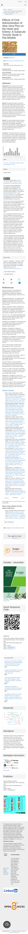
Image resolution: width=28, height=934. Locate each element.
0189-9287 (21, 528)
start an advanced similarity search (17, 501)
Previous (6, 498)
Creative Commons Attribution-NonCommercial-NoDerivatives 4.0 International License (12, 182)
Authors (5, 869)
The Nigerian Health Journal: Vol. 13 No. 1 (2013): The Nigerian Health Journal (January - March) (15, 400)
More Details (6, 770)
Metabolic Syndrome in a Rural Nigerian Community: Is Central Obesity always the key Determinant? (14, 514)
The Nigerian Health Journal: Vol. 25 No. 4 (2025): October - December (14, 436)
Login (25, 1)
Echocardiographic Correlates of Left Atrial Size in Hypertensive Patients (15, 491)
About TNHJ (6, 868)
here (15, 839)
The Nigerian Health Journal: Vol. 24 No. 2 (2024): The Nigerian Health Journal (15, 475)
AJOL (20, 839)
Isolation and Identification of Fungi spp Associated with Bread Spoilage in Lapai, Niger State (14, 671)
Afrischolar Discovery (14, 932)
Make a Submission (9, 522)
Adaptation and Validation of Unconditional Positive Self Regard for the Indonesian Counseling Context (13, 688)
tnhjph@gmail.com (11, 648)
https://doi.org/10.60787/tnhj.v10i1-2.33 (15, 60)
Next (23, 498)
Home (4, 9)
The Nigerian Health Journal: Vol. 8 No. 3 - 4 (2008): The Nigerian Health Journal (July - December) (15, 516)
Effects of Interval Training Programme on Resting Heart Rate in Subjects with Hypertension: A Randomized (14, 397)
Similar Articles (8, 390)
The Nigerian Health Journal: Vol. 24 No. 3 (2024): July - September (15, 486)
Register (20, 1)
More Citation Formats (10, 271)
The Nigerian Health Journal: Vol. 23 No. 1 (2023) (14, 465)
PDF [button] (14, 54)
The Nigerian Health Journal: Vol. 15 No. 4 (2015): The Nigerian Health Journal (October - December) (15, 424)
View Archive (6, 600)
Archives (10, 9)
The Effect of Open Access (12, 247)
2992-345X (13, 528)
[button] (6, 279)
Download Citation (9, 274)
